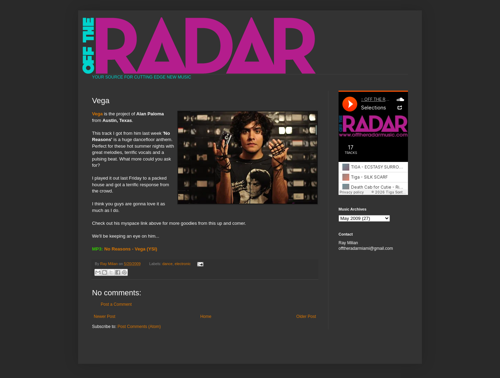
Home (205, 316)
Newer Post (104, 316)
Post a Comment (116, 304)
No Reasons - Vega (124, 249)
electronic (183, 264)
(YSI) (152, 249)
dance (167, 264)
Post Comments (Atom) (139, 326)
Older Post (306, 316)
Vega (97, 113)
